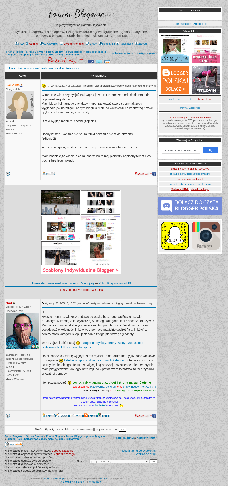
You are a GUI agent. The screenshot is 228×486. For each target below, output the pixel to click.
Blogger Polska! (72, 43)
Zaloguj (141, 43)
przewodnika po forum (103, 386)
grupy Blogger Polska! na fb (139, 386)
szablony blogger (203, 99)
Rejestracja (124, 43)
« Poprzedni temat (123, 53)
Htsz (9, 302)
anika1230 (13, 85)
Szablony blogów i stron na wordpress (190, 117)
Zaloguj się (87, 283)
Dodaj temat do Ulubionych (139, 450)
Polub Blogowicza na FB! (115, 283)
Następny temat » (147, 53)
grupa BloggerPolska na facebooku (190, 168)
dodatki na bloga (200, 189)
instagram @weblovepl (190, 179)
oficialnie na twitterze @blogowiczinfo (190, 173)
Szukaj (32, 43)
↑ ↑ (72, 481)
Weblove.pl (58, 478)
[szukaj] (180, 150)
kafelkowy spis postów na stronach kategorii (94, 360)
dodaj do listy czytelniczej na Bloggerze (190, 184)
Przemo (104, 478)
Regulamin (107, 43)
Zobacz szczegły (62, 450)
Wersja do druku (146, 454)
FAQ (19, 43)
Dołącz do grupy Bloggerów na (81, 289)
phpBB (46, 478)
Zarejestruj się (182, 23)
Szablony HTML (180, 189)
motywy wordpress (190, 107)
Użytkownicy (49, 43)
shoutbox (95, 481)
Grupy (91, 43)
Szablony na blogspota (180, 99)
